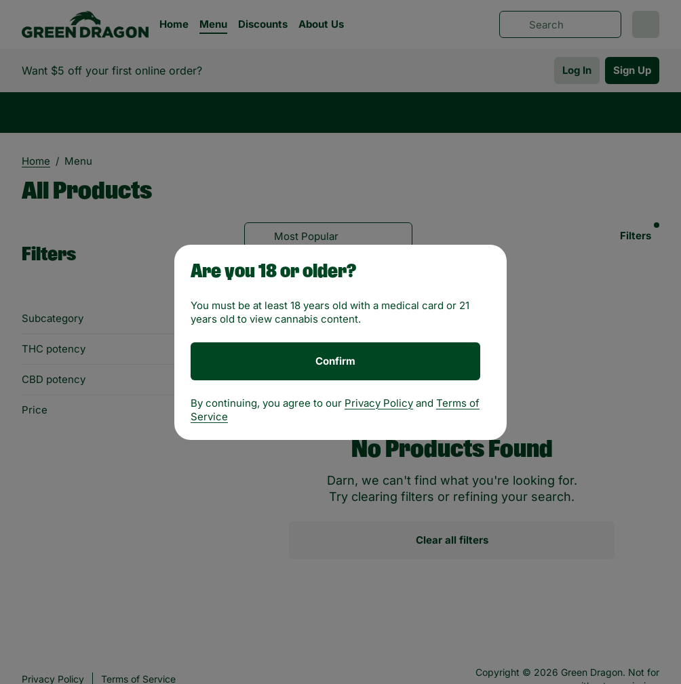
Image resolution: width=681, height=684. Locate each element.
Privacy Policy (379, 403)
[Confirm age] (335, 361)
